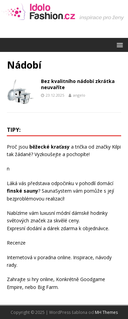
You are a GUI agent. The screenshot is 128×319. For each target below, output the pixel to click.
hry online (42, 279)
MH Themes (106, 312)
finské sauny (22, 191)
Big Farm (48, 287)
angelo (79, 95)
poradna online (54, 257)
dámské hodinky (90, 213)
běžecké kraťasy (49, 146)
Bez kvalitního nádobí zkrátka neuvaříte (78, 84)
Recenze (16, 242)
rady (11, 265)
